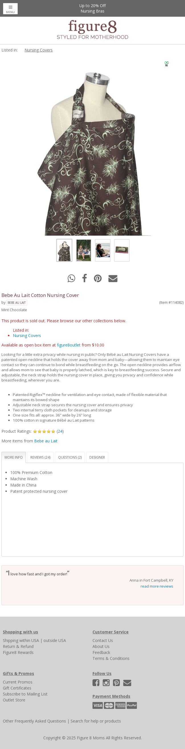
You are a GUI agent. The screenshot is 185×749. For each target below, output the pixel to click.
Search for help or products (96, 721)
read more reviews (157, 586)
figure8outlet (69, 345)
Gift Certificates (17, 688)
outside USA (55, 640)
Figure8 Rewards (18, 652)
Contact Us (102, 640)
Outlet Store (14, 700)
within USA (29, 640)
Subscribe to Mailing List (25, 694)
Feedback (101, 652)
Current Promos (17, 682)
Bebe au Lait (17, 303)
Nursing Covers (38, 50)
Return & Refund (18, 646)
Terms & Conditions (111, 658)
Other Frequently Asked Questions (34, 721)
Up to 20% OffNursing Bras (92, 8)
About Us (101, 646)
